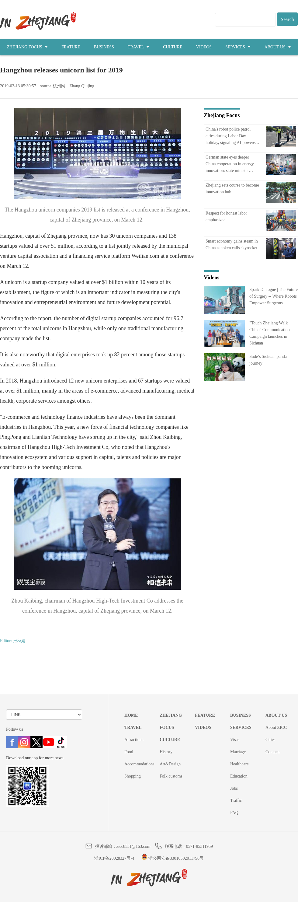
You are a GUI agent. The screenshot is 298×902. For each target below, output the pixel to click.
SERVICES (238, 47)
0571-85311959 (199, 846)
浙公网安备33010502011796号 (172, 858)
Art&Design (170, 764)
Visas (234, 739)
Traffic (236, 800)
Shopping (132, 776)
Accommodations (139, 764)
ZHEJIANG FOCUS (27, 47)
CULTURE (172, 47)
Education (239, 776)
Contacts (272, 752)
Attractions (133, 739)
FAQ (234, 812)
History (166, 752)
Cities (270, 739)
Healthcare (239, 764)
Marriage (238, 752)
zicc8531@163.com (133, 846)
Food (128, 752)
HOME (131, 715)
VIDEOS (204, 47)
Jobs (234, 788)
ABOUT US (277, 47)
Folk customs (171, 776)
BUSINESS (104, 47)
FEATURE (70, 47)
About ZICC (276, 727)
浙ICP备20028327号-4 (114, 858)
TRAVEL (138, 47)
